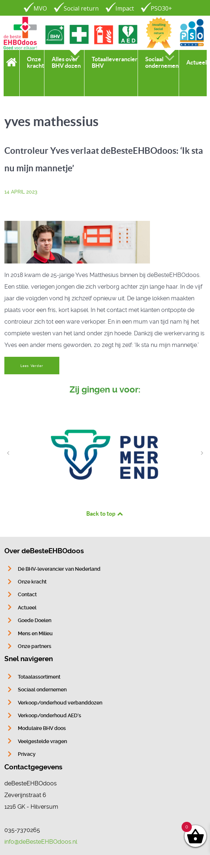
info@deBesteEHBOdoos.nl (40, 841)
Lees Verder (31, 366)
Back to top (105, 513)
